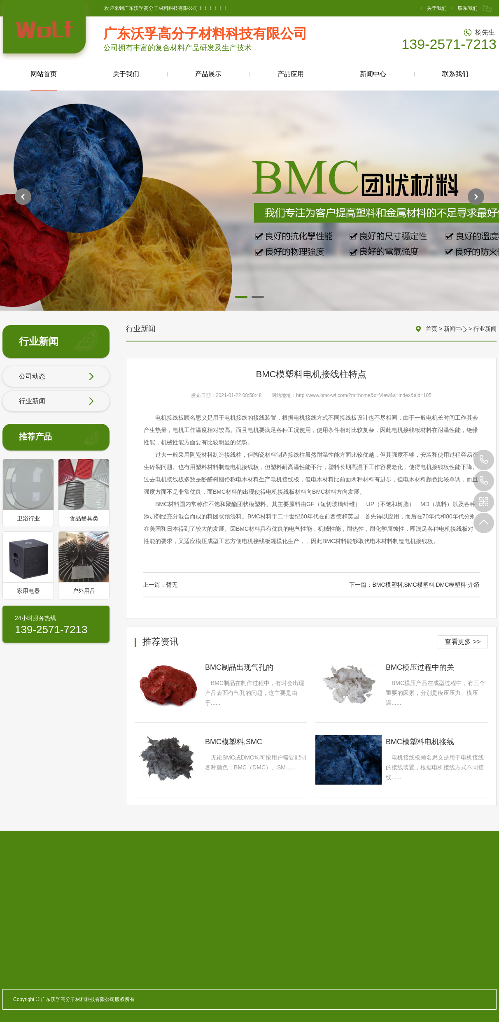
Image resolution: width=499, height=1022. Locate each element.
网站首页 (43, 80)
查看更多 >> (462, 641)
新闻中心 (373, 73)
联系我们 (468, 8)
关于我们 (437, 8)
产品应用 (290, 73)
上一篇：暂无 (160, 584)
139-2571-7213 (483, 460)
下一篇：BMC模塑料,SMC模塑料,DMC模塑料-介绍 (414, 584)
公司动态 (56, 377)
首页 (431, 328)
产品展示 (208, 73)
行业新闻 (56, 401)
